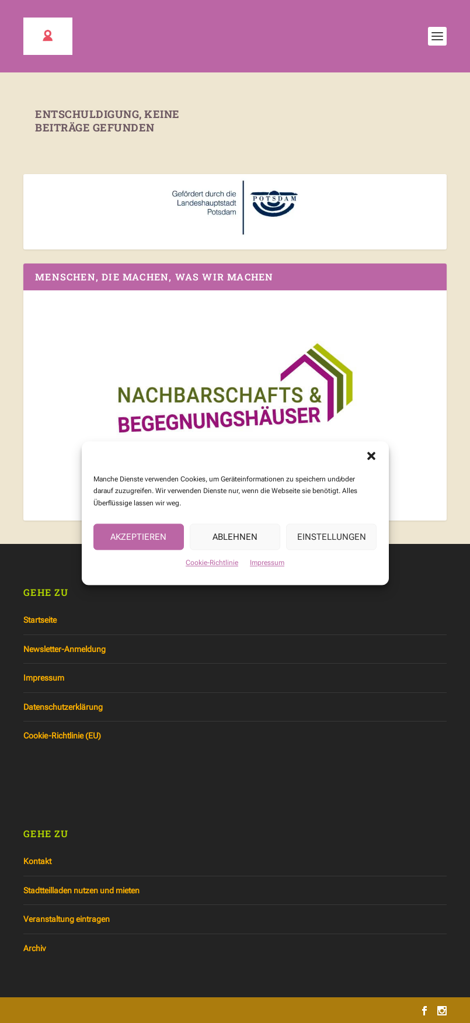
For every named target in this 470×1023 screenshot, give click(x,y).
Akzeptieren (138, 545)
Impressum (267, 571)
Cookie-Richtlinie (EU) (62, 735)
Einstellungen (331, 545)
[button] (371, 464)
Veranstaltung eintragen (66, 919)
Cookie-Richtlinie (212, 571)
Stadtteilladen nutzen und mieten (81, 890)
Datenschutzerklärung (63, 707)
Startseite (40, 620)
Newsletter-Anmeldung (64, 649)
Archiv (34, 948)
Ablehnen (235, 545)
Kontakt (37, 861)
